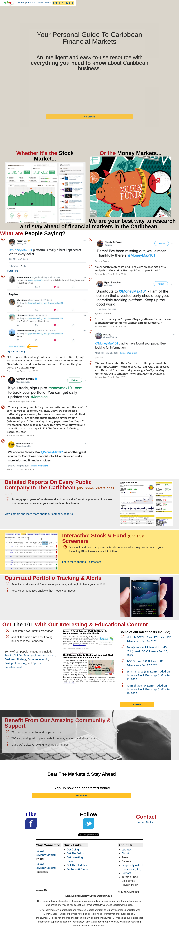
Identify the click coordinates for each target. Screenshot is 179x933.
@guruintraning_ (16, 351)
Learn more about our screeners (81, 561)
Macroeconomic (45, 655)
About (48, 2)
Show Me (137, 704)
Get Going (73, 849)
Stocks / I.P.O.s (14, 655)
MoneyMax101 (41, 890)
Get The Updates (77, 865)
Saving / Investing (15, 663)
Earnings (28, 655)
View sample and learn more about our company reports (39, 514)
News (40, 2)
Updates (127, 849)
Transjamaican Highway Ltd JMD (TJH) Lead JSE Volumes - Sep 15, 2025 (147, 651)
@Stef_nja (12, 270)
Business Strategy (15, 659)
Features (30, 2)
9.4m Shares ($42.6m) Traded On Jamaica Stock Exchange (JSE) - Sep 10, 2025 (148, 689)
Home (21, 2)
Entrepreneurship (38, 659)
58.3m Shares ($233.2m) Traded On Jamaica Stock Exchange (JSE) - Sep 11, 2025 (148, 675)
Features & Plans (77, 869)
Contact (150, 822)
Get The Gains (75, 853)
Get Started (89, 117)
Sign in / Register (63, 2)
